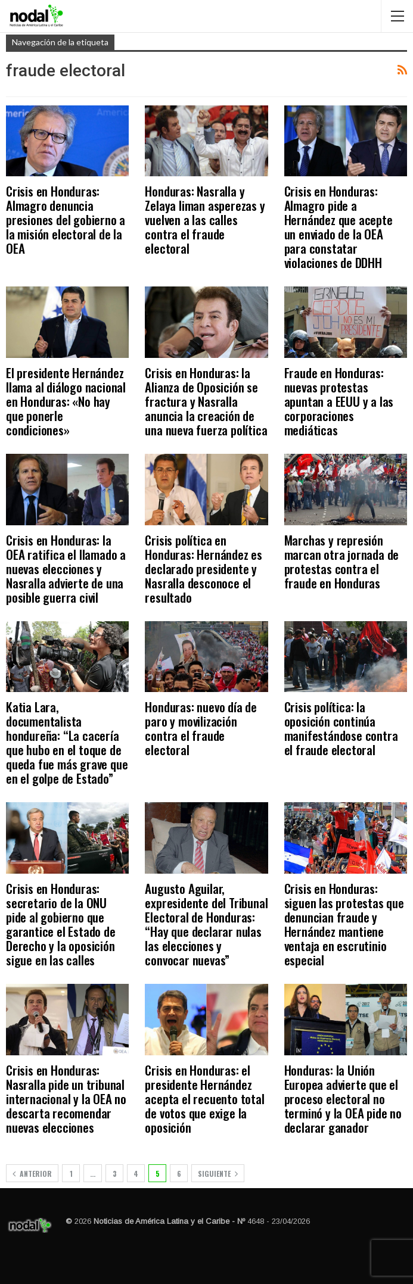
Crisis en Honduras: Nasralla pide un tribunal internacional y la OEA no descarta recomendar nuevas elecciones (66, 1098)
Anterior (32, 1173)
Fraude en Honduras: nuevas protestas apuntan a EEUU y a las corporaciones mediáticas (339, 401)
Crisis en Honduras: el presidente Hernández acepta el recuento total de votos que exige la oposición (204, 1098)
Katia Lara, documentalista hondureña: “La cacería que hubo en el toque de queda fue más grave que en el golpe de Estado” (67, 742)
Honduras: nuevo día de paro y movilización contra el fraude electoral (201, 728)
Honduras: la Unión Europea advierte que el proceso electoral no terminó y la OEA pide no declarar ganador (343, 1098)
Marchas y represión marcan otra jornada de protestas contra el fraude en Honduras (341, 561)
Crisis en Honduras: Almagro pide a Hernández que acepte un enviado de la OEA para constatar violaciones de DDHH (338, 227)
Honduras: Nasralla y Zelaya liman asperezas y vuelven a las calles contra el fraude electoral (205, 219)
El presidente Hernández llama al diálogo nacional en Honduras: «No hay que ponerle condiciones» (66, 401)
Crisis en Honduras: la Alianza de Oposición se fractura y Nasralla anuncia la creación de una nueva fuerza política (206, 401)
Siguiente (218, 1173)
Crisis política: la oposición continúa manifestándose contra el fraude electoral (341, 728)
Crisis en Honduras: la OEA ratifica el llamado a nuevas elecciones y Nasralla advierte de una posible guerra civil (66, 568)
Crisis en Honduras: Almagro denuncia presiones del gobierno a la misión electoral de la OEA (65, 219)
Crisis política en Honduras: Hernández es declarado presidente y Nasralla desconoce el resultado (203, 568)
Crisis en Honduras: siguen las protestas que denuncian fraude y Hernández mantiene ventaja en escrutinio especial (344, 924)
